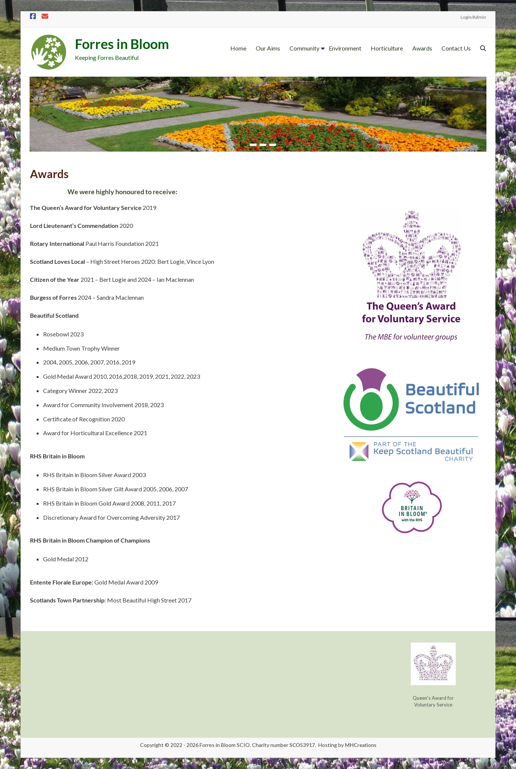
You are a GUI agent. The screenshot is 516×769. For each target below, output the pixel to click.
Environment (345, 48)
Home (238, 48)
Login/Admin (473, 17)
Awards (422, 48)
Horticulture (387, 48)
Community (304, 48)
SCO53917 (302, 745)
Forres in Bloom (122, 44)
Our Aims (268, 48)
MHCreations (360, 745)
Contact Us (456, 48)
